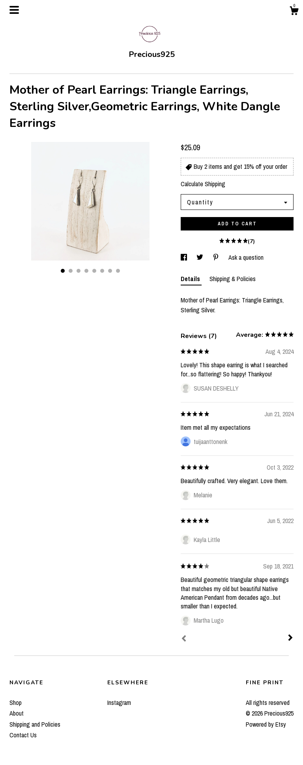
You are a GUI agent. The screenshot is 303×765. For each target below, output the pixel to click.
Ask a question (246, 257)
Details (191, 278)
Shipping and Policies (34, 724)
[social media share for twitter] (200, 257)
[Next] (290, 638)
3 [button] (78, 271)
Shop (15, 702)
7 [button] (110, 271)
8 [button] (118, 271)
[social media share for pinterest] (217, 257)
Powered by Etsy (266, 724)
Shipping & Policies (232, 278)
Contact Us (23, 735)
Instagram (119, 702)
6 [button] (102, 271)
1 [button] (63, 271)
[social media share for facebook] (185, 257)
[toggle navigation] (14, 10)
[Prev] (184, 639)
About (16, 713)
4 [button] (86, 271)
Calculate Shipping (203, 183)
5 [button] (94, 271)
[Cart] (294, 12)
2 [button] (71, 271)
